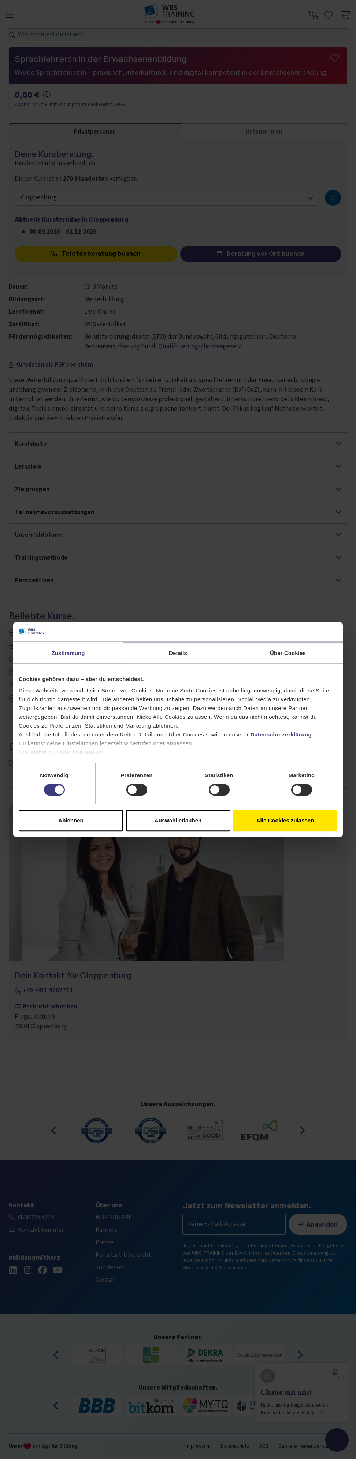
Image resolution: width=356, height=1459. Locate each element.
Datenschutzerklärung (281, 734)
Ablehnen (70, 820)
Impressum (88, 752)
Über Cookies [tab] (288, 653)
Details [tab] (178, 653)
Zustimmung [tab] (68, 653)
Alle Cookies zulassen (285, 820)
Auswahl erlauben (178, 820)
